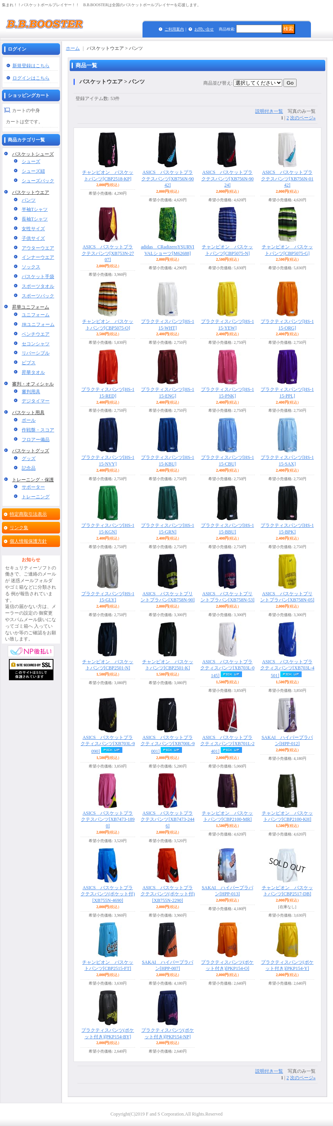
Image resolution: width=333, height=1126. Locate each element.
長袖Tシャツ (35, 219)
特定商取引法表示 (28, 514)
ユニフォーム (36, 315)
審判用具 (31, 391)
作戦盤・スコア (38, 430)
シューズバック (38, 180)
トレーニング (36, 496)
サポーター (33, 487)
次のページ (303, 118)
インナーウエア (38, 257)
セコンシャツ (36, 343)
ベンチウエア (36, 334)
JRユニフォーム (38, 324)
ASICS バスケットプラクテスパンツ (167, 179)
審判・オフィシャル (33, 384)
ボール (29, 420)
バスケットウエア (30, 192)
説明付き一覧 (269, 111)
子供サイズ (33, 238)
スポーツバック (38, 296)
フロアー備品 (36, 439)
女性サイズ (33, 228)
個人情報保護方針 (28, 541)
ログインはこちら (31, 78)
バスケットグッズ (30, 450)
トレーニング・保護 (33, 479)
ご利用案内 (174, 29)
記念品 (29, 468)
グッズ (29, 458)
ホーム (73, 48)
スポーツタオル (38, 286)
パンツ (29, 200)
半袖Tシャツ (35, 209)
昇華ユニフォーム (30, 307)
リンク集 (19, 527)
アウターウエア (38, 248)
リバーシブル (36, 353)
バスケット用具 (28, 412)
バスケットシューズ (33, 154)
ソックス (31, 267)
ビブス (29, 362)
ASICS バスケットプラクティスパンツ (227, 669)
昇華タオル (33, 372)
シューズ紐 (33, 171)
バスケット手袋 (38, 276)
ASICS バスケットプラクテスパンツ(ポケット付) (108, 894)
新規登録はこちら (31, 65)
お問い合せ (204, 29)
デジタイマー (36, 401)
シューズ (31, 161)
